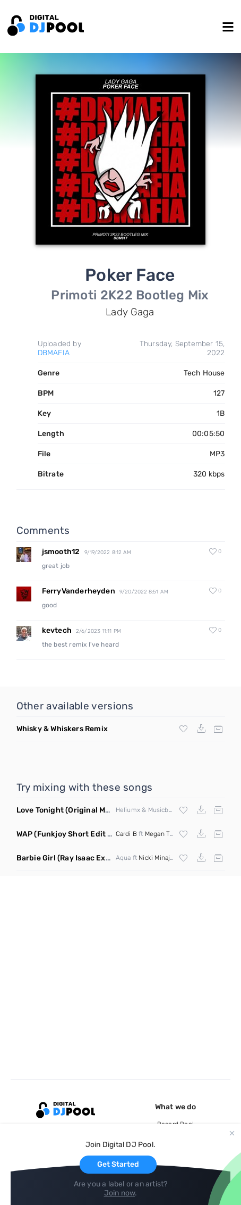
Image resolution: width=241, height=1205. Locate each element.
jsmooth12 (61, 551)
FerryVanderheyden (78, 591)
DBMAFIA (54, 352)
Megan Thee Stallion (175, 834)
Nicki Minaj (154, 857)
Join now (119, 1193)
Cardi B (126, 834)
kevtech (57, 630)
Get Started (118, 1164)
